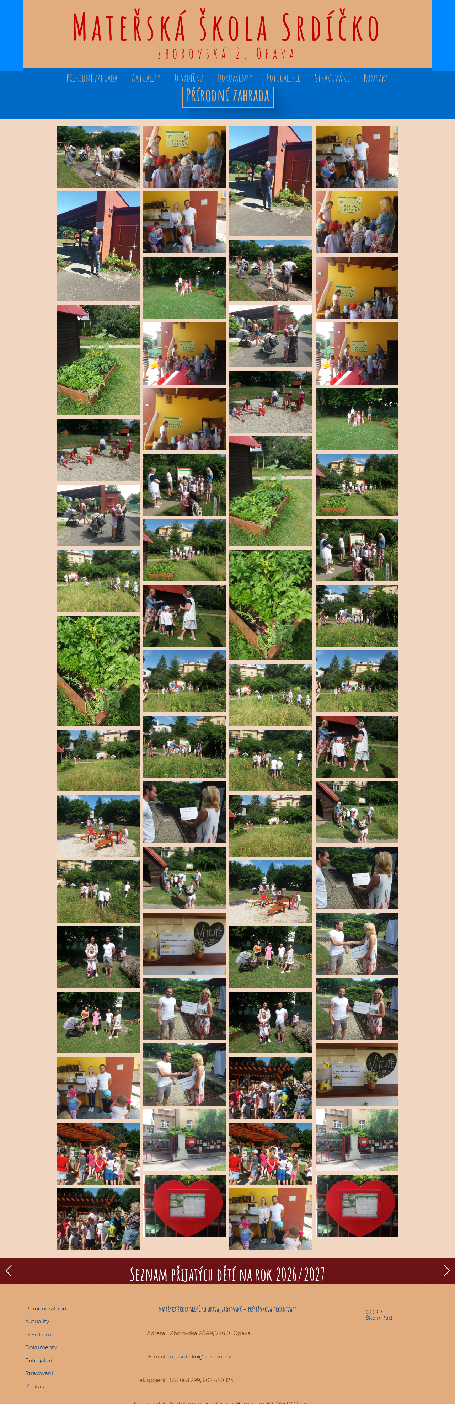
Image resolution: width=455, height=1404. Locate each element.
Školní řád (379, 1318)
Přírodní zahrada (91, 77)
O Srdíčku (189, 77)
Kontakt (376, 77)
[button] (8, 1270)
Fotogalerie (283, 77)
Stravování (332, 77)
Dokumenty (235, 77)
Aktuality (146, 77)
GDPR (374, 1312)
